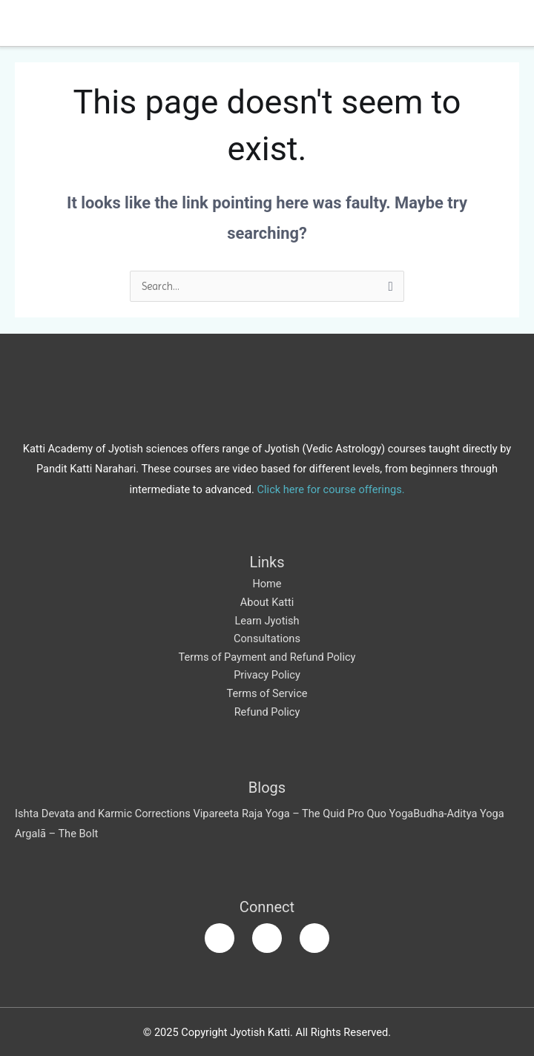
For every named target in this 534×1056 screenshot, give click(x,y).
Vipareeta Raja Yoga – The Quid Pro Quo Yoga (303, 813)
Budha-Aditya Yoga (458, 813)
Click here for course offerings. (331, 489)
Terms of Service (266, 693)
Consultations (267, 638)
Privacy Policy (267, 675)
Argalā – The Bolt (56, 833)
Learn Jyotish (266, 620)
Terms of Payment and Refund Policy (267, 657)
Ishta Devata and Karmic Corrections (103, 813)
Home (266, 583)
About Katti (267, 602)
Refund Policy (267, 712)
